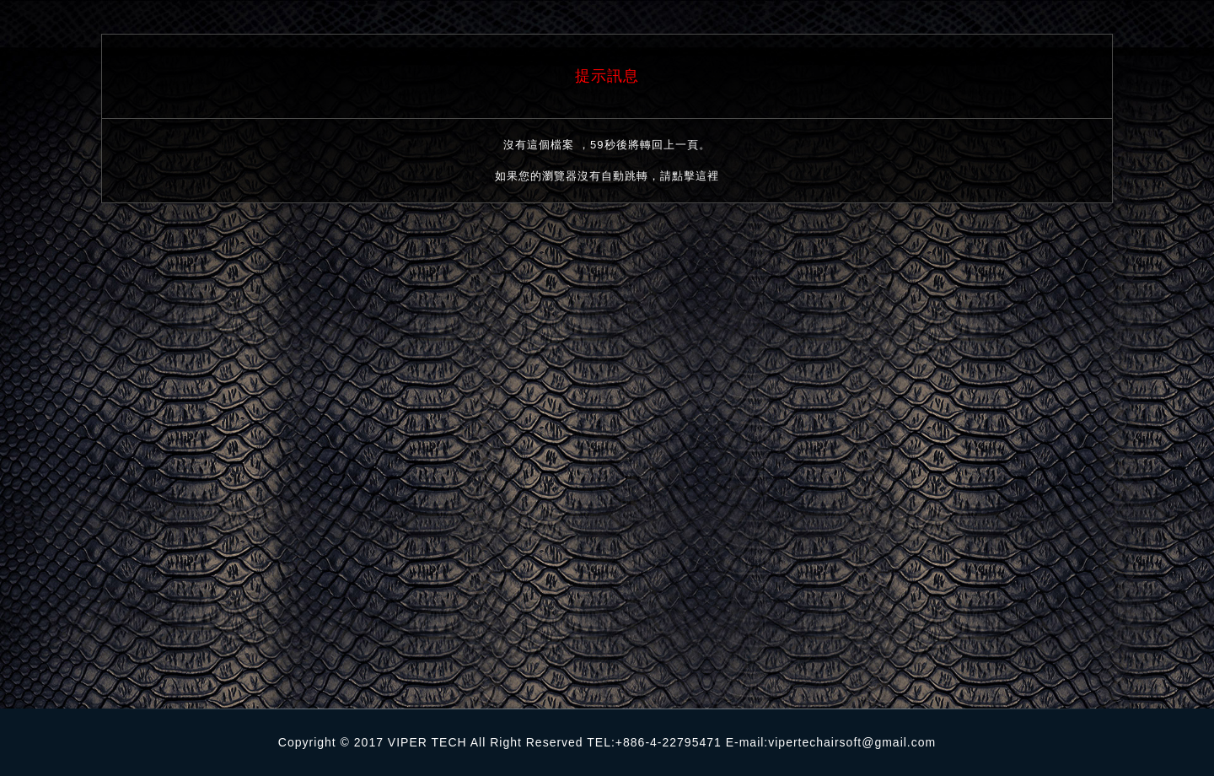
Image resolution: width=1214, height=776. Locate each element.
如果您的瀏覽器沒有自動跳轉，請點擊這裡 (607, 176)
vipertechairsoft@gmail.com (852, 742)
